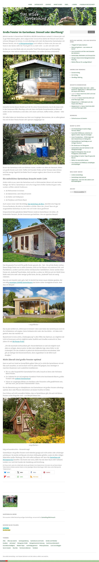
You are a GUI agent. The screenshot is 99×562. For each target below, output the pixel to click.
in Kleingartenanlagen (26, 43)
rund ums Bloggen (56, 545)
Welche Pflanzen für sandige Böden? (81, 62)
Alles (4, 541)
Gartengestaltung (24, 541)
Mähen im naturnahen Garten (79, 160)
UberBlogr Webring (76, 77)
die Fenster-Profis (18, 341)
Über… (67, 4)
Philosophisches (44, 545)
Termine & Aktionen (25, 548)
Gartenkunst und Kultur (37, 541)
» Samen (74, 4)
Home (30, 4)
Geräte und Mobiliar (51, 541)
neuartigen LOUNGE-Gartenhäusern (21, 282)
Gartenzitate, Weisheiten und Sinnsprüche (83, 55)
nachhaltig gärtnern (32, 545)
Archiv (72, 192)
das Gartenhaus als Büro (36, 204)
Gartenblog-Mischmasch (48, 517)
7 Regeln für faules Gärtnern (79, 45)
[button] (9, 472)
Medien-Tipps (20, 545)
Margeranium (75, 102)
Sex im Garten (7, 548)
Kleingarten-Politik (22, 543)
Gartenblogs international (78, 177)
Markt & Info (58, 4)
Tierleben (35, 548)
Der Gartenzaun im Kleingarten (80, 145)
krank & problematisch (52, 543)
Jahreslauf (12, 543)
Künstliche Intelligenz (9, 545)
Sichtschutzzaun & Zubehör (79, 118)
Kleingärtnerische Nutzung (36, 543)
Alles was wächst (12, 541)
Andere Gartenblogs (77, 175)
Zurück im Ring (75, 72)
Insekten (5, 543)
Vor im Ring (74, 75)
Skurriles (15, 548)
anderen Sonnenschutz (22, 378)
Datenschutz (39, 4)
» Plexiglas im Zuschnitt (87, 4)
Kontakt (48, 4)
